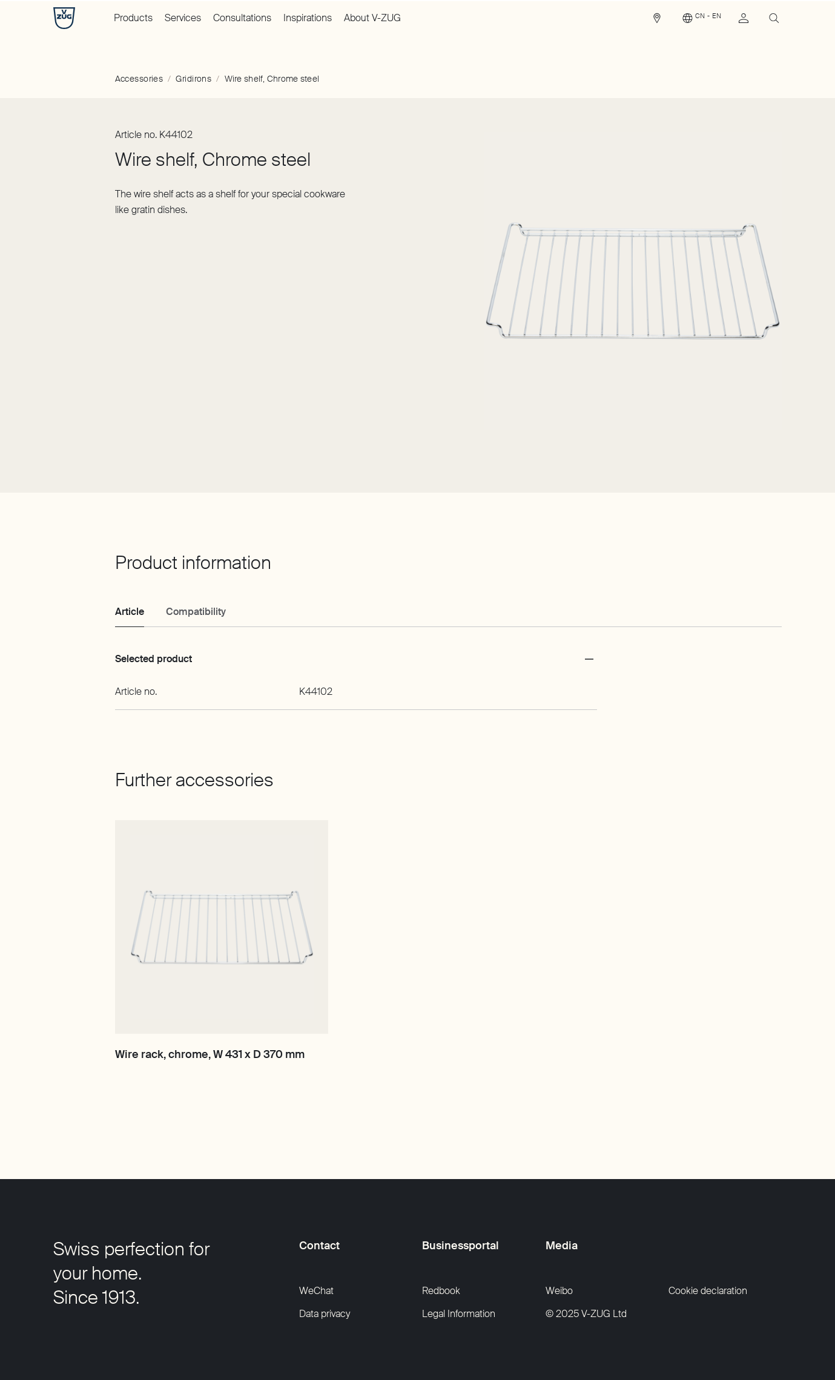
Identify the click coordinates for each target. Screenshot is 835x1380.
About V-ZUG (372, 18)
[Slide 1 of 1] (628, 281)
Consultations (242, 18)
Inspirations (307, 18)
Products (133, 18)
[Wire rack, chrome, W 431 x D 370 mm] (222, 927)
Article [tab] (129, 611)
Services (183, 18)
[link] (657, 21)
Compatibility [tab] (196, 611)
